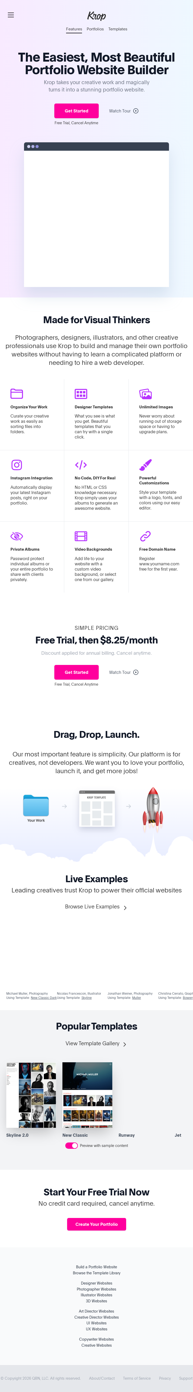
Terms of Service (137, 1378)
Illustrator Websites (96, 1294)
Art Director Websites (96, 1311)
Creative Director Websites (96, 1317)
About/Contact (102, 1378)
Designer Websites (96, 1283)
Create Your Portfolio (96, 1224)
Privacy (165, 1378)
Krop (96, 15)
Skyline (86, 997)
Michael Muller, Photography (27, 993)
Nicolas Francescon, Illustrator (79, 993)
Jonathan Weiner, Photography (130, 993)
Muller (136, 997)
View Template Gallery (97, 1043)
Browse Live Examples (96, 907)
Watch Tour (124, 111)
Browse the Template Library (96, 1272)
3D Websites (96, 1300)
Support (185, 1378)
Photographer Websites (96, 1289)
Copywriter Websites (96, 1339)
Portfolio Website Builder (96, 69)
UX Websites (96, 1328)
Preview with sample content (104, 1145)
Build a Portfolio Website (96, 1266)
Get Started (76, 111)
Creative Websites (96, 1345)
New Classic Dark (44, 997)
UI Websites (96, 1322)
